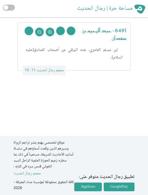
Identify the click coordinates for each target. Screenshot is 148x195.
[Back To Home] (29, 31)
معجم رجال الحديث (27, 174)
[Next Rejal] (60, 31)
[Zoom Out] (39, 32)
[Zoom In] (50, 32)
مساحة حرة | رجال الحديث (105, 8)
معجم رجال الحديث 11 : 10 (44, 70)
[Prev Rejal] (71, 31)
